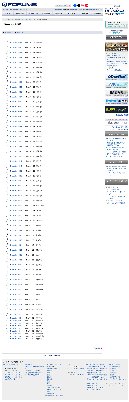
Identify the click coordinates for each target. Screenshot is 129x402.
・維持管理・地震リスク (53, 389)
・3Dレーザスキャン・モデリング (96, 383)
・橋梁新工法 (113, 370)
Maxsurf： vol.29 (16, 220)
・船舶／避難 (49, 393)
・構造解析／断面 (51, 368)
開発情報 (19, 32)
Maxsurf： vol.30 (16, 215)
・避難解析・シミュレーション (13, 377)
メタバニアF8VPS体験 (118, 203)
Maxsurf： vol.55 (16, 92)
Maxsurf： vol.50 (16, 117)
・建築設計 (112, 373)
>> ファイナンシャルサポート (117, 129)
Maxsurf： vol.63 (16, 52)
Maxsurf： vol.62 (16, 57)
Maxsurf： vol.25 (16, 240)
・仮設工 (48, 377)
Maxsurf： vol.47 (16, 131)
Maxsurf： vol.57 (16, 82)
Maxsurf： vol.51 (16, 112)
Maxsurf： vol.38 (16, 176)
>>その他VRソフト (9, 379)
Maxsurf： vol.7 (15, 323)
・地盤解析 (48, 385)
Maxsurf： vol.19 (16, 270)
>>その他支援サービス (92, 389)
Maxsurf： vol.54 (16, 97)
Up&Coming (28, 19)
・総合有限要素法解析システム (35, 373)
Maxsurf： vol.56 (16, 87)
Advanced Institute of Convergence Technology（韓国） (116, 57)
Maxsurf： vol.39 (16, 171)
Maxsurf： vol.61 (16, 62)
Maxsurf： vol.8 (15, 321)
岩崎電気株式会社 (112, 66)
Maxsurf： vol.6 (15, 326)
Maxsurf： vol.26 (16, 235)
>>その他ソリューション (116, 385)
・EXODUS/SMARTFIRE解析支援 (96, 375)
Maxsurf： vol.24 (16, 245)
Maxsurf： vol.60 (16, 67)
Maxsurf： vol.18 (16, 275)
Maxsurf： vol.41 (16, 161)
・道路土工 (48, 379)
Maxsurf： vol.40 (16, 166)
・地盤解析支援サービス (93, 373)
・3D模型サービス (91, 385)
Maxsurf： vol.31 (16, 210)
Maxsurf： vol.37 (16, 181)
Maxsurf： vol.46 (16, 136)
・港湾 (47, 381)
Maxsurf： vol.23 (16, 250)
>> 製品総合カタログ (121, 115)
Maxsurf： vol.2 (15, 336)
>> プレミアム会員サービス (118, 127)
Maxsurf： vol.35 (16, 191)
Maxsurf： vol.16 (16, 285)
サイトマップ (7, 9)
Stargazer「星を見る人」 (115, 70)
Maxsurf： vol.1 (15, 339)
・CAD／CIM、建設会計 (53, 387)
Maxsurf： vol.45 (16, 141)
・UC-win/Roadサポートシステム (96, 366)
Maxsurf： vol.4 (15, 331)
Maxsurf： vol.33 (16, 201)
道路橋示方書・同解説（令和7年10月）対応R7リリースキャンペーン (117, 168)
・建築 (47, 391)
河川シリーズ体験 (116, 200)
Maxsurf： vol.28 (16, 225)
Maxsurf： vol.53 (16, 102)
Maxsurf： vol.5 (15, 328)
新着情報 (7, 32)
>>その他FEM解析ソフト (33, 375)
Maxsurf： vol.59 (16, 72)
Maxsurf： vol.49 (16, 122)
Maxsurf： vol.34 (16, 196)
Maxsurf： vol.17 (16, 280)
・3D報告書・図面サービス (94, 387)
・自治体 (111, 375)
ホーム (8, 19)
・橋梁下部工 (49, 373)
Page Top (98, 348)
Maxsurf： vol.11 (16, 309)
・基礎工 (48, 375)
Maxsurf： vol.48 (16, 127)
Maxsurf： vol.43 (16, 151)
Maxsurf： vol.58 (16, 77)
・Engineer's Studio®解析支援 (94, 370)
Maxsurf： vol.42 (16, 156)
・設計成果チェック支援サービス (96, 368)
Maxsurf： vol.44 (16, 146)
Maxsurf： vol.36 (16, 186)
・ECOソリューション (116, 383)
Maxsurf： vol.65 (16, 43)
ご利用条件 (15, 9)
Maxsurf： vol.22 (16, 255)
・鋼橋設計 (112, 368)
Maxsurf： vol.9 (15, 318)
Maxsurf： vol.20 (16, 265)
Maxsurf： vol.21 (16, 260)
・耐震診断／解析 (114, 366)
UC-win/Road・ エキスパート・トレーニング (118, 192)
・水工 (47, 383)
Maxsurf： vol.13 (16, 299)
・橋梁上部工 (49, 370)
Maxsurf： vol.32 (16, 206)
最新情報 (18, 19)
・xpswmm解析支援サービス (94, 377)
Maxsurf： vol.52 (16, 107)
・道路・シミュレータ (10, 370)
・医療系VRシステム (115, 377)
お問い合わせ (23, 9)
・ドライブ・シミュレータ (11, 373)
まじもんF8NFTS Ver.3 (114, 156)
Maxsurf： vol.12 (16, 304)
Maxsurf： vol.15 (16, 289)
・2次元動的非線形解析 (32, 370)
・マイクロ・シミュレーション (13, 375)
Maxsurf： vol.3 (15, 334)
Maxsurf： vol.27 (16, 230)
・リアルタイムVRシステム (76, 375)
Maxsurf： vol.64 (16, 47)
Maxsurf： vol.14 (16, 294)
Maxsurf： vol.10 (16, 314)
